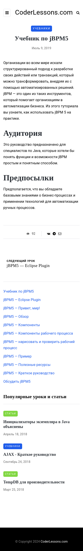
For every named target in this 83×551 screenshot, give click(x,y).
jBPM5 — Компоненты (21, 325)
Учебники (41, 28)
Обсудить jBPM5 (17, 381)
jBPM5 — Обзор (16, 316)
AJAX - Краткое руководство (29, 454)
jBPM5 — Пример (17, 356)
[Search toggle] (76, 13)
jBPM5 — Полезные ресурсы (26, 365)
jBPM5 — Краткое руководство (28, 373)
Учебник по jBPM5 (18, 291)
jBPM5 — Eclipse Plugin (22, 300)
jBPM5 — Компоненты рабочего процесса (38, 333)
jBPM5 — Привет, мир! (21, 308)
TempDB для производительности (34, 482)
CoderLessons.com (54, 541)
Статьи (10, 413)
